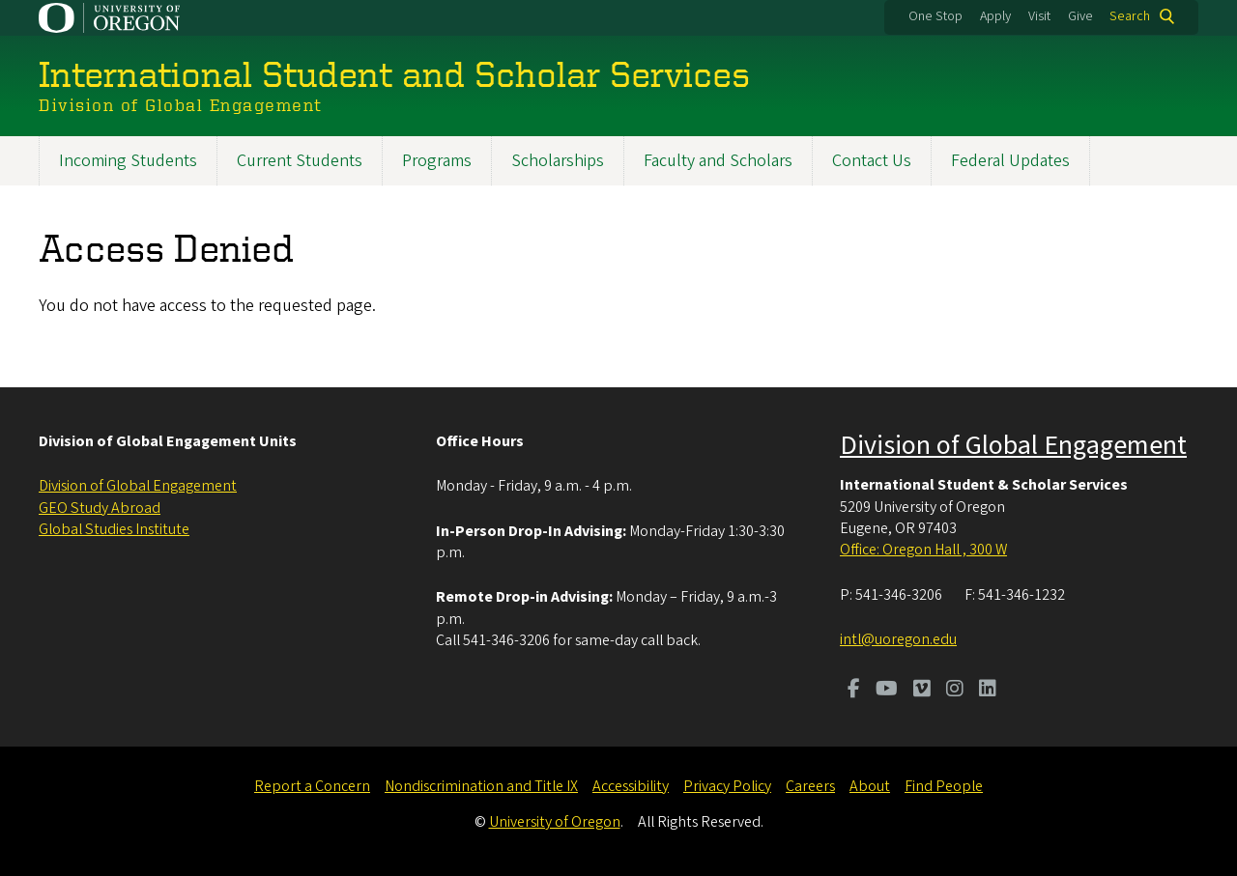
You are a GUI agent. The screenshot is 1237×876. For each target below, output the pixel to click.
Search (1129, 16)
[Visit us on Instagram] (954, 690)
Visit (1039, 16)
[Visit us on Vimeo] (922, 690)
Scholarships (557, 161)
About (869, 786)
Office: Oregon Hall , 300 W (923, 549)
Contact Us (871, 161)
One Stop (935, 16)
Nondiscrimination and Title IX (481, 786)
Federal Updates (1010, 161)
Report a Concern (312, 786)
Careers (810, 786)
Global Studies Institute (114, 529)
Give (1080, 16)
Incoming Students (128, 161)
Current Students (299, 161)
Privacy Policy (727, 786)
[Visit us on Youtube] (887, 690)
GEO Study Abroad (99, 508)
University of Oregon (554, 822)
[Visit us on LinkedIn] (987, 690)
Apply (995, 16)
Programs (437, 161)
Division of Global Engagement (138, 485)
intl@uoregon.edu (898, 639)
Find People (944, 786)
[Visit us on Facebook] (854, 690)
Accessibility (630, 786)
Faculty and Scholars (718, 161)
